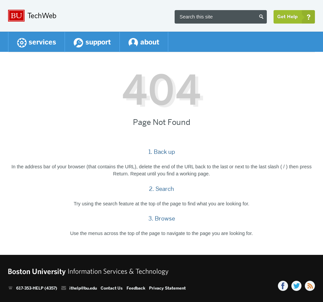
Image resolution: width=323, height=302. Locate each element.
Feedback (136, 288)
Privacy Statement (167, 288)
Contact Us (111, 288)
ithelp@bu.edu (83, 288)
